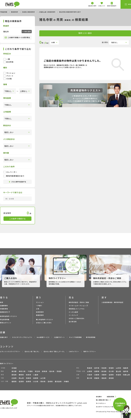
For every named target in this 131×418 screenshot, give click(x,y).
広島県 (14, 378)
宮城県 (111, 368)
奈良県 (118, 375)
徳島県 (104, 378)
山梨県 (89, 371)
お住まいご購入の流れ (44, 323)
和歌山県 (126, 375)
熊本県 (43, 381)
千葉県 (30, 371)
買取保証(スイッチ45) (76, 309)
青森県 (89, 368)
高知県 (111, 378)
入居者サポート (59, 337)
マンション (9, 73)
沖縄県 (66, 381)
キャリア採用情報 (75, 337)
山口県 (43, 378)
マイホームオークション (77, 306)
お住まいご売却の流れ (76, 318)
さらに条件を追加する (17, 182)
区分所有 (8, 62)
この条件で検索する (17, 218)
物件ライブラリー (90, 351)
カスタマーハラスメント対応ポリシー (108, 407)
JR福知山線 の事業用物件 (47, 12)
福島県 (125, 368)
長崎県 (28, 381)
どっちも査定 (73, 312)
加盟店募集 (110, 396)
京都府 (104, 375)
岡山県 (21, 378)
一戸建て (39, 306)
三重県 (35, 375)
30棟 (53, 42)
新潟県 (104, 371)
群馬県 (44, 371)
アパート (8, 76)
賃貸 (1, 302)
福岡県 (14, 381)
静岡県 (21, 375)
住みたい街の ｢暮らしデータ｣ (54, 351)
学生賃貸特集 (4, 319)
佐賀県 (21, 381)
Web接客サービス (43, 337)
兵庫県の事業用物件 (28, 12)
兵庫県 (96, 375)
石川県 (111, 371)
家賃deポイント (5, 323)
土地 (37, 309)
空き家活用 (73, 322)
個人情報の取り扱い (102, 400)
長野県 (96, 371)
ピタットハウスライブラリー (10, 351)
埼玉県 (37, 371)
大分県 (35, 381)
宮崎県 (50, 381)
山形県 (118, 368)
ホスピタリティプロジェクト (22, 337)
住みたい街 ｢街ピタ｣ (32, 351)
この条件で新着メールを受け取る (17, 37)
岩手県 (96, 368)
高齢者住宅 (4, 312)
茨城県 (59, 371)
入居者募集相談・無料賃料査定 (112, 302)
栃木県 (51, 371)
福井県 (125, 371)
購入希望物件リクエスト (44, 319)
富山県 (118, 371)
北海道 (14, 368)
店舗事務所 (4, 306)
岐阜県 (28, 375)
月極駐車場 (4, 309)
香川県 (89, 378)
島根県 (35, 378)
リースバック (73, 315)
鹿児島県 (58, 381)
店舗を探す (4, 337)
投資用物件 (40, 312)
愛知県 (14, 375)
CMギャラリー (74, 351)
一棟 (6, 59)
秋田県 (104, 368)
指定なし (114, 42)
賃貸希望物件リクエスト (8, 316)
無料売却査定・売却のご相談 (79, 302)
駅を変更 (27, 31)
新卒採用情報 (90, 337)
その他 (7, 78)
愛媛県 (96, 378)
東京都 (14, 371)
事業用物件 (15, 12)
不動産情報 (4, 12)
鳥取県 (28, 378)
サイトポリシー (101, 403)
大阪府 (89, 375)
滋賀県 (111, 375)
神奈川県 (22, 371)
